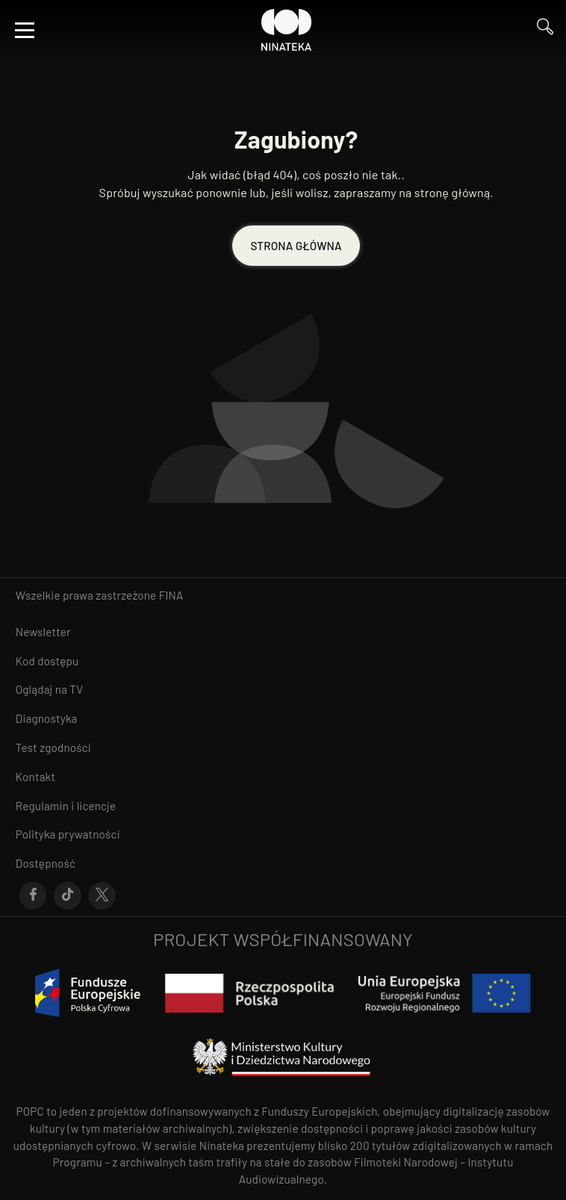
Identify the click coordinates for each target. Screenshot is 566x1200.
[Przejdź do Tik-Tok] (67, 896)
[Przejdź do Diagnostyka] (283, 718)
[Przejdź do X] (102, 896)
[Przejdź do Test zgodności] (283, 747)
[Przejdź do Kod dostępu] (283, 661)
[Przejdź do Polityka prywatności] (283, 834)
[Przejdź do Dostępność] (283, 863)
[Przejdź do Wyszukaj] (545, 30)
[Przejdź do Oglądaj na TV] (283, 689)
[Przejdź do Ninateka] (286, 30)
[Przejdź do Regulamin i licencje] (283, 806)
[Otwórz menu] (24, 30)
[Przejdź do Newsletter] (283, 632)
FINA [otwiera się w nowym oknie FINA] (171, 595)
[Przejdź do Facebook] (33, 896)
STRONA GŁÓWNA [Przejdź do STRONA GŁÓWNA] (295, 245)
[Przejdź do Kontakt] (283, 777)
